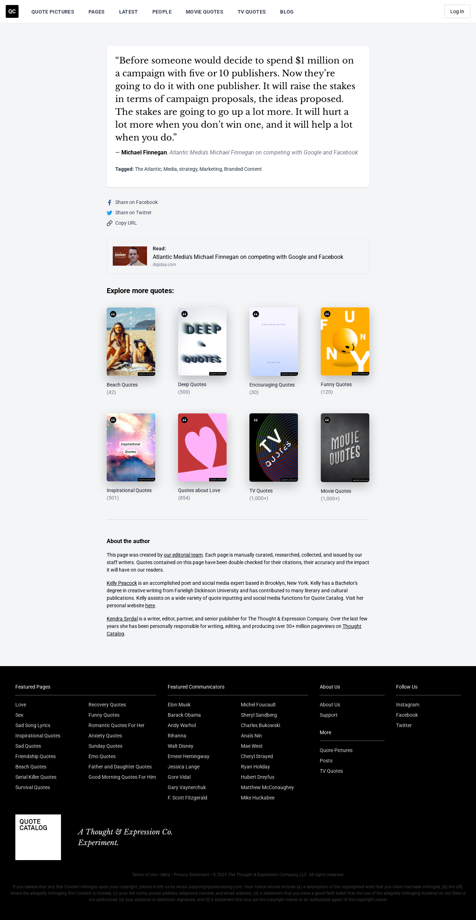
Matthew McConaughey (267, 787)
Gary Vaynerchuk (187, 787)
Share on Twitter (129, 213)
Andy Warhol (182, 725)
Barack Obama (184, 715)
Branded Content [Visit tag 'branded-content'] (243, 169)
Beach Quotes (30, 767)
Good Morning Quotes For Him (122, 777)
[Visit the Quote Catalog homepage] (12, 11)
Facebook (407, 715)
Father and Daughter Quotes (120, 767)
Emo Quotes (102, 756)
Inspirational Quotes (37, 735)
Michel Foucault (258, 704)
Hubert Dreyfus (257, 777)
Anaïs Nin (251, 735)
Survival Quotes (32, 787)
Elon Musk (179, 704)
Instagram (407, 704)
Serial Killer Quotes (35, 777)
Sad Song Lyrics (32, 725)
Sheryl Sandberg (259, 715)
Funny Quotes (104, 715)
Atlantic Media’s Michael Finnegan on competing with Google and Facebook (263, 152)
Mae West (252, 746)
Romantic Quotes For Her (116, 725)
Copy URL (122, 223)
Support (329, 715)
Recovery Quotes (107, 704)
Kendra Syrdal (122, 619)
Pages (96, 12)
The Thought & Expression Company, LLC (267, 874)
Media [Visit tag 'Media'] (170, 169)
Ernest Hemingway (188, 756)
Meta (165, 874)
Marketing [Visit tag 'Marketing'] (210, 169)
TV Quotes (252, 12)
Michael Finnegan (144, 152)
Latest (128, 12)
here (150, 605)
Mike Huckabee (257, 798)
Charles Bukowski (260, 725)
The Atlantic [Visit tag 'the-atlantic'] (148, 169)
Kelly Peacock (122, 583)
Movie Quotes (204, 12)
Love (20, 704)
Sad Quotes (28, 746)
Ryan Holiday (255, 767)
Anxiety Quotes (105, 735)
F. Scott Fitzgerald (187, 798)
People (162, 12)
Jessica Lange (183, 767)
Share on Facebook (132, 202)
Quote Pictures (52, 12)
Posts (326, 760)
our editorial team (183, 555)
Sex (19, 715)
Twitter (404, 725)
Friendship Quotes (35, 756)
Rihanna (177, 735)
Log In (457, 11)
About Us (330, 704)
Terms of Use (144, 874)
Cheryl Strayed (257, 756)
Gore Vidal (179, 777)
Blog (287, 12)
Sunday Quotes (105, 746)
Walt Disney (180, 746)
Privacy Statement (191, 874)
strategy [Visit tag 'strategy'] (188, 169)
